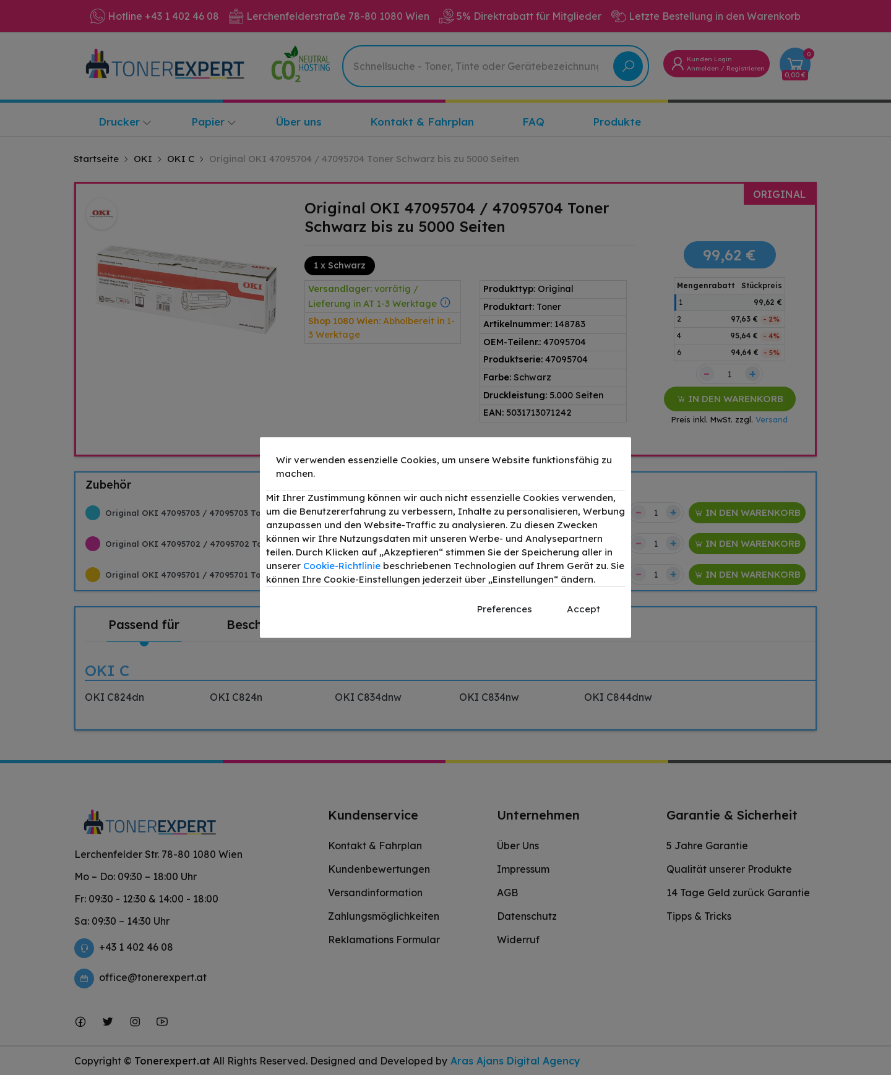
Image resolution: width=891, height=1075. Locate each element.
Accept (583, 609)
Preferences (504, 609)
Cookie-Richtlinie (342, 566)
